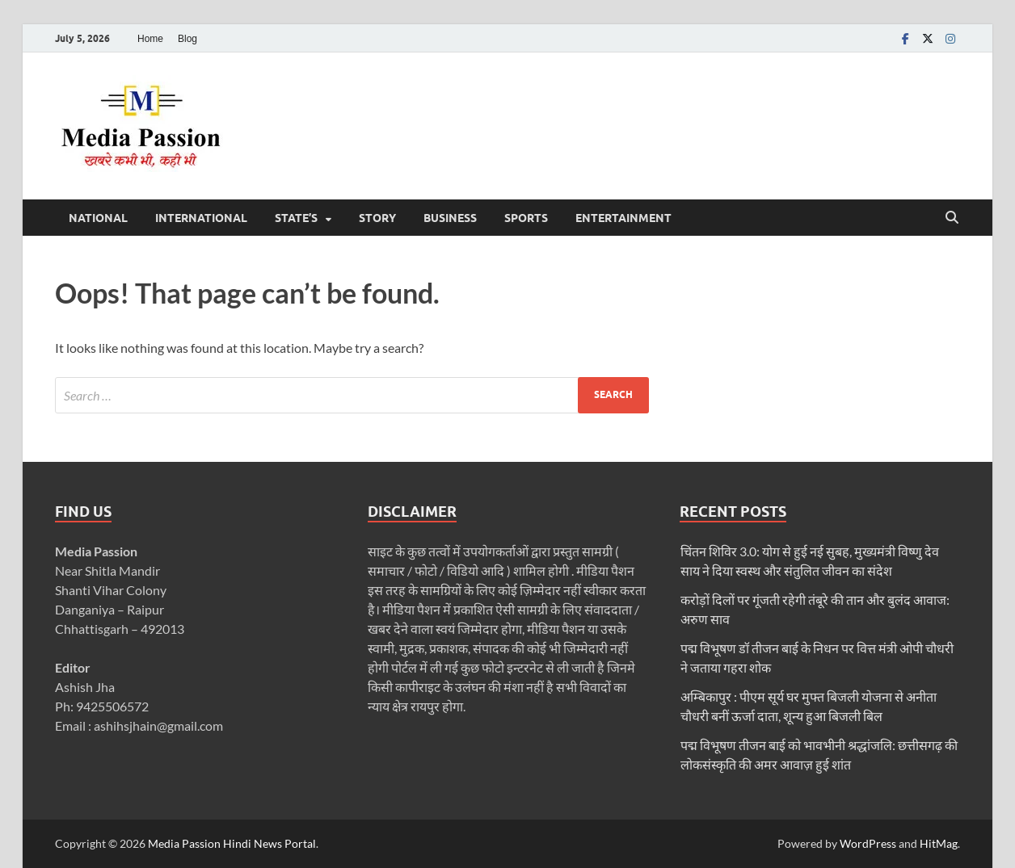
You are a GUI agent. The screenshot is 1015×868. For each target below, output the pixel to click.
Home (150, 38)
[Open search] (952, 218)
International (201, 218)
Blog (187, 38)
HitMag (939, 843)
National (98, 218)
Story (377, 218)
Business (450, 218)
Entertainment (623, 218)
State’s (296, 218)
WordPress (868, 843)
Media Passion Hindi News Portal (232, 843)
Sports (526, 218)
